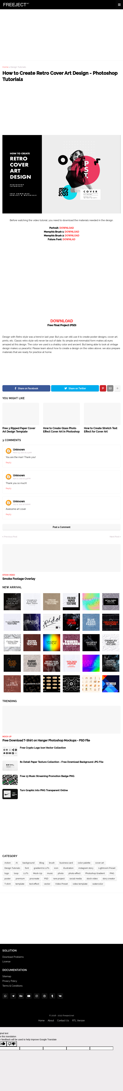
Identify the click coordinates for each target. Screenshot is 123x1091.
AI (17, 863)
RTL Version (78, 1020)
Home (5, 67)
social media (76, 878)
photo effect (74, 873)
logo (6, 873)
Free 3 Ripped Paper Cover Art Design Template (18, 430)
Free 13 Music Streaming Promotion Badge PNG (47, 776)
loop (16, 873)
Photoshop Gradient (95, 873)
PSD (46, 878)
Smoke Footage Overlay (18, 578)
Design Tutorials (18, 67)
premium (20, 878)
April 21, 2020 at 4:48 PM (22, 479)
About (51, 1020)
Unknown (19, 449)
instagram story (85, 868)
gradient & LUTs (41, 868)
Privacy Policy (9, 981)
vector (47, 884)
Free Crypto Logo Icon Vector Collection (43, 747)
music (50, 873)
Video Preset (61, 884)
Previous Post (10, 536)
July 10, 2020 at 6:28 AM (21, 504)
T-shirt (7, 884)
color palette (84, 863)
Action (7, 863)
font (27, 868)
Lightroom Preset (106, 868)
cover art (99, 863)
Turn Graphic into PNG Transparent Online (44, 790)
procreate (34, 878)
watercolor (97, 884)
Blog (41, 863)
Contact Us (63, 1020)
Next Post (114, 536)
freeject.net (68, 1015)
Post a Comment (61, 527)
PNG (112, 873)
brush (52, 863)
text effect (34, 884)
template (20, 884)
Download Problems (13, 957)
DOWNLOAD (66, 228)
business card (66, 863)
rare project (59, 878)
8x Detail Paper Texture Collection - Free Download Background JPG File (61, 762)
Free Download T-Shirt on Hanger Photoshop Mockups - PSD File (46, 740)
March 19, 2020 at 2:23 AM (22, 453)
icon (56, 868)
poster (7, 878)
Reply (8, 462)
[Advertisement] (61, 34)
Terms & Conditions (12, 986)
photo (61, 873)
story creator (109, 878)
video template (80, 884)
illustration (68, 868)
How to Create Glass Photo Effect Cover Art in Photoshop (61, 430)
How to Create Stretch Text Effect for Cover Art (100, 430)
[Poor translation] (12, 1044)
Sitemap (6, 976)
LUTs (25, 873)
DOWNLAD (69, 239)
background (28, 863)
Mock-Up (37, 873)
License (6, 961)
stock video (92, 878)
